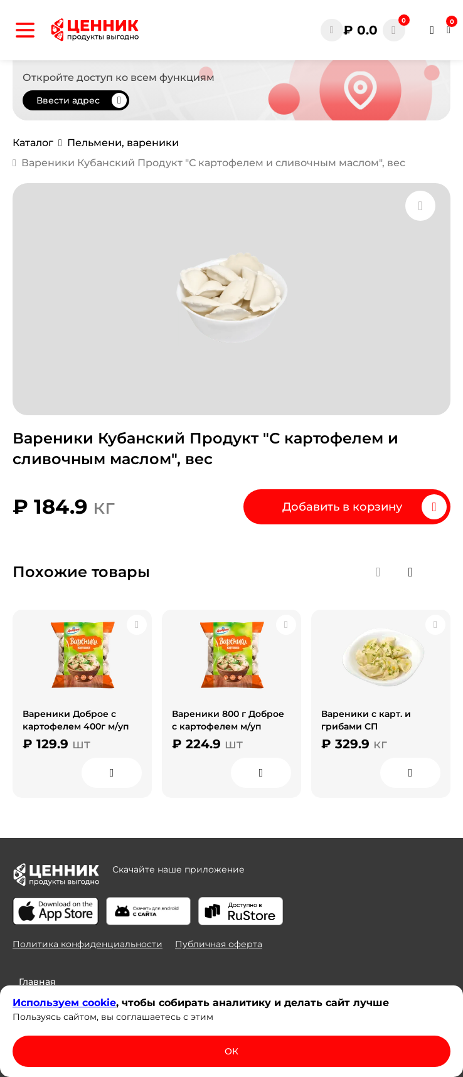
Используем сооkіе (64, 1003)
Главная (37, 981)
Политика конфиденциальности (87, 944)
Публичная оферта (218, 944)
